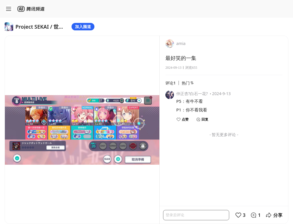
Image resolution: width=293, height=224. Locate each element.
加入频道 (83, 26)
